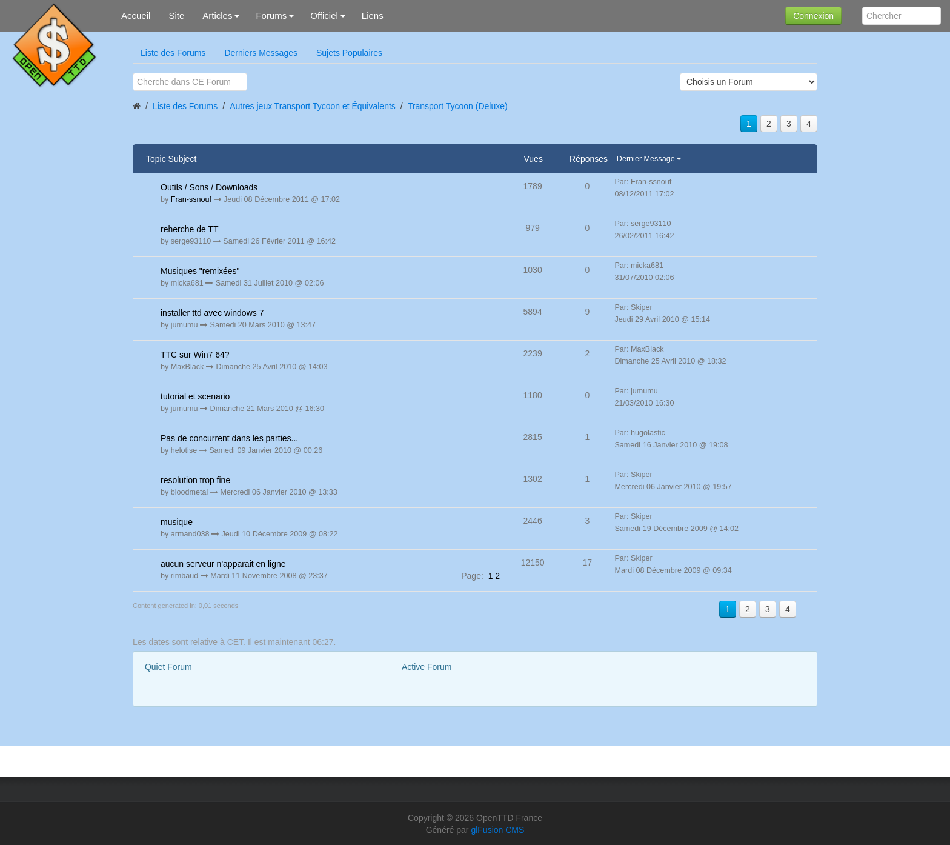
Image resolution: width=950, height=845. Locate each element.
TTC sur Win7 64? (195, 354)
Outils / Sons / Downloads (209, 187)
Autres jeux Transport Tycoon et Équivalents (313, 106)
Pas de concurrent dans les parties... (229, 438)
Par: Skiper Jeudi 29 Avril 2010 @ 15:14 (662, 313)
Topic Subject (171, 159)
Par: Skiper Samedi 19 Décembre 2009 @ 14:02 (676, 522)
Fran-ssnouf (191, 199)
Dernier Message (647, 159)
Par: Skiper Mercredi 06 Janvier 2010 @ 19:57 (672, 480)
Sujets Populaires (349, 53)
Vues (533, 159)
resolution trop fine (195, 480)
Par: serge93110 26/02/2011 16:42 (644, 229)
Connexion (813, 16)
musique (177, 522)
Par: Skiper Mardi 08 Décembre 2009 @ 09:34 (672, 564)
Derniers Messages (260, 53)
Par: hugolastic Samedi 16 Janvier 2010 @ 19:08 (671, 439)
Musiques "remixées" (200, 271)
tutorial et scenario (195, 396)
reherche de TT (189, 229)
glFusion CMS (497, 830)
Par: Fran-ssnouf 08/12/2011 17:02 (644, 188)
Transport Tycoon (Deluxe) (458, 106)
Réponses (589, 159)
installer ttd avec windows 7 (212, 313)
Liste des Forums (173, 53)
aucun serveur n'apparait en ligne (223, 564)
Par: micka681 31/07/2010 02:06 (644, 271)
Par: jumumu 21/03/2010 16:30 (644, 397)
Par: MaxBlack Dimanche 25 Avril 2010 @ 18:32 (670, 355)
